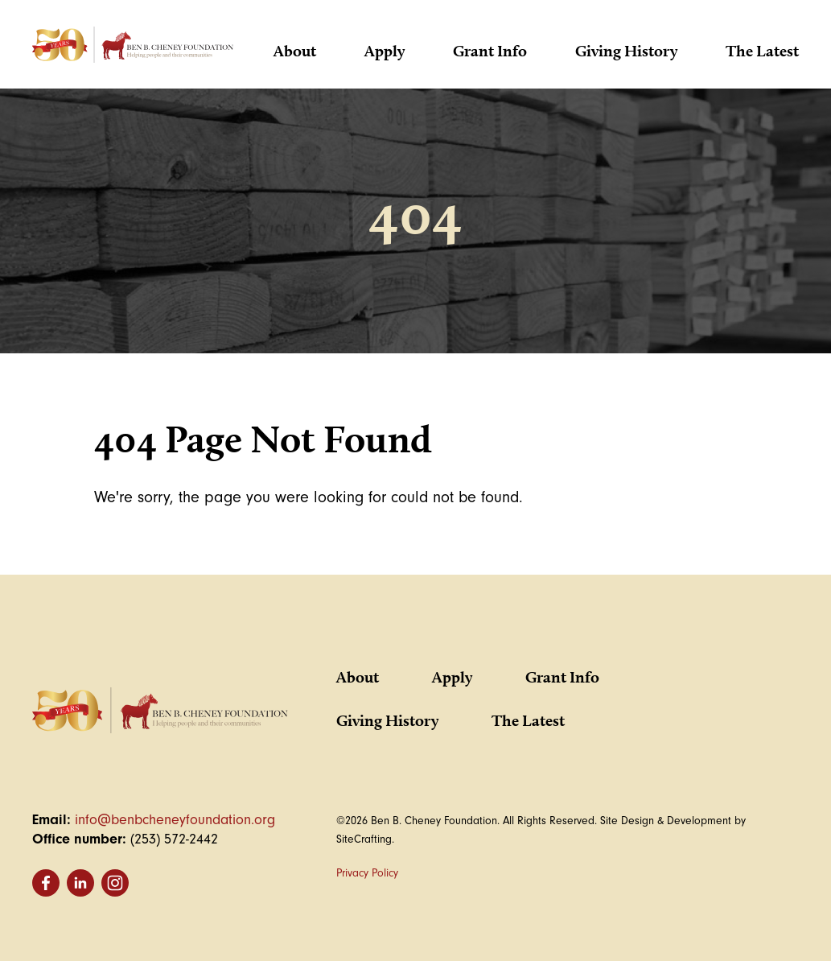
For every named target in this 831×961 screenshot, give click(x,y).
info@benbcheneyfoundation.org (175, 819)
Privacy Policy (367, 873)
